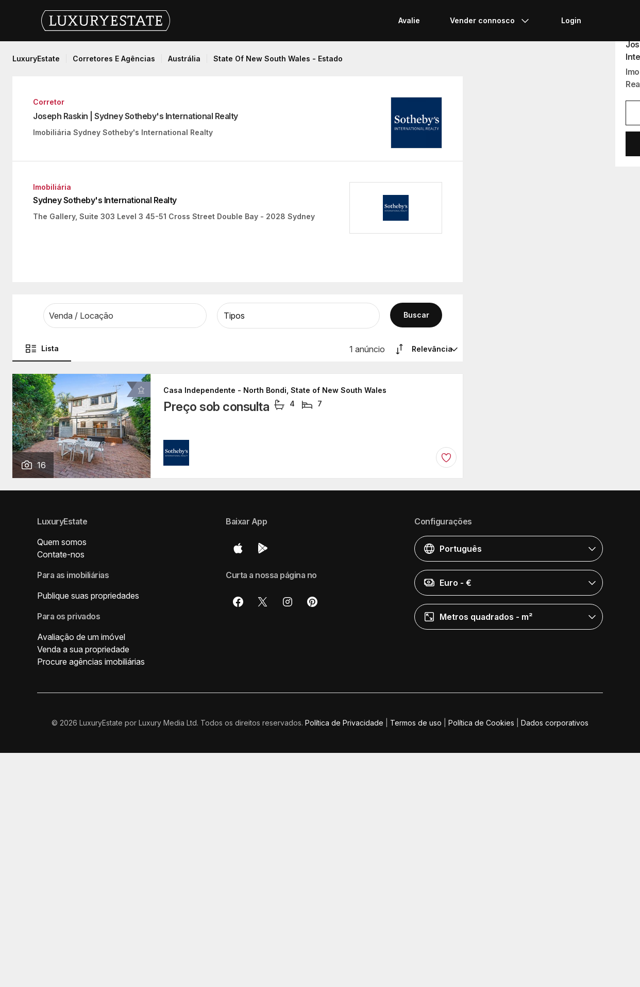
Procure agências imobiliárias (91, 661)
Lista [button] (42, 348)
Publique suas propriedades (88, 595)
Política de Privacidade (344, 722)
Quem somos (62, 542)
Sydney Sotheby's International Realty (105, 200)
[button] (125, 315)
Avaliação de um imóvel (81, 637)
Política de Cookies (481, 722)
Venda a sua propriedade (83, 649)
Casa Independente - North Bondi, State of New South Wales (274, 390)
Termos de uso (416, 722)
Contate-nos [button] (61, 554)
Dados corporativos (554, 722)
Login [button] (571, 20)
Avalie (409, 20)
